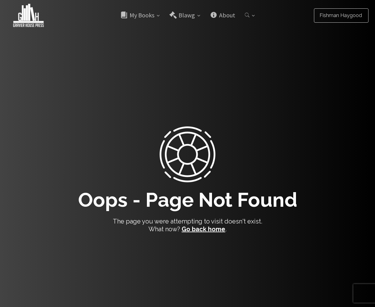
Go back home (203, 229)
